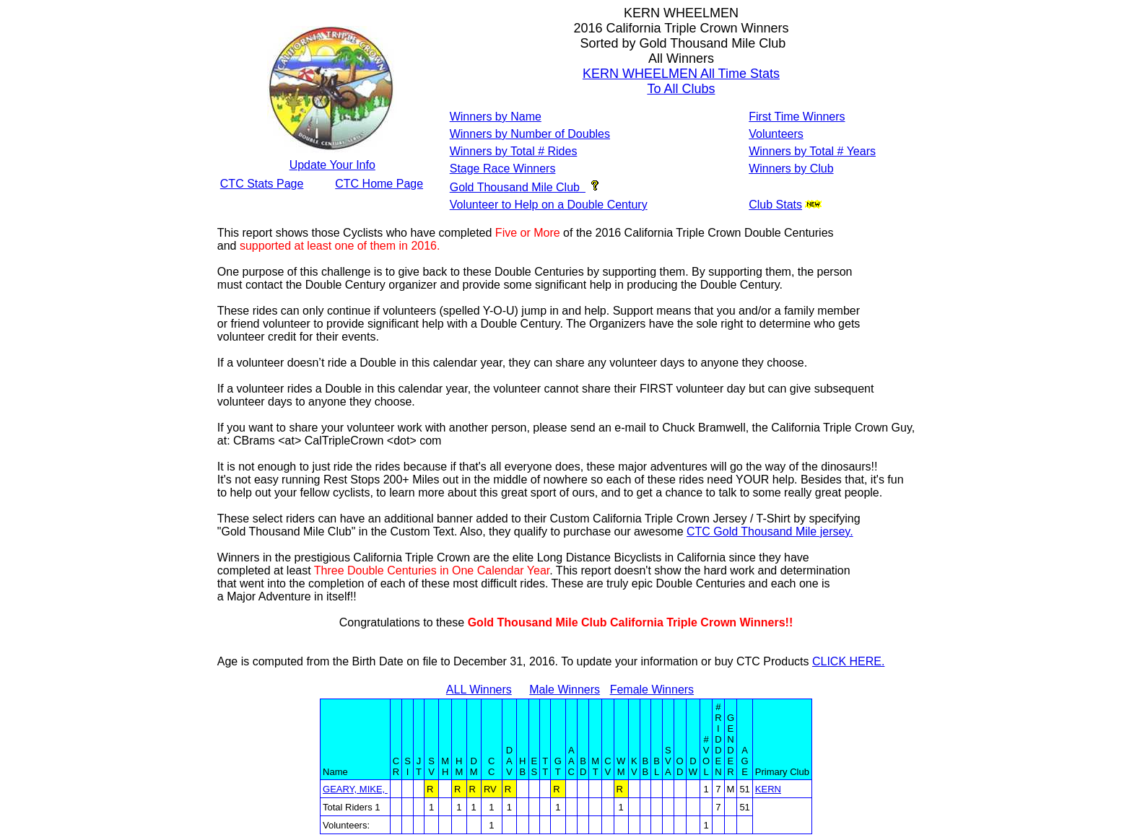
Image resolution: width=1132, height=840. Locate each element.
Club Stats (775, 204)
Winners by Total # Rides (514, 151)
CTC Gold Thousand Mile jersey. (770, 531)
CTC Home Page (379, 184)
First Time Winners (797, 116)
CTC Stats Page (262, 184)
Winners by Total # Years (812, 151)
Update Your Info (332, 165)
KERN (768, 789)
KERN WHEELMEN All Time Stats (681, 73)
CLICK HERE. (848, 661)
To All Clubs (681, 89)
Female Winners (652, 689)
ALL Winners (479, 689)
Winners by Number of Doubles (530, 134)
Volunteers (776, 134)
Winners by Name (495, 116)
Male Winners (564, 689)
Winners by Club (791, 168)
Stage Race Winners (503, 168)
